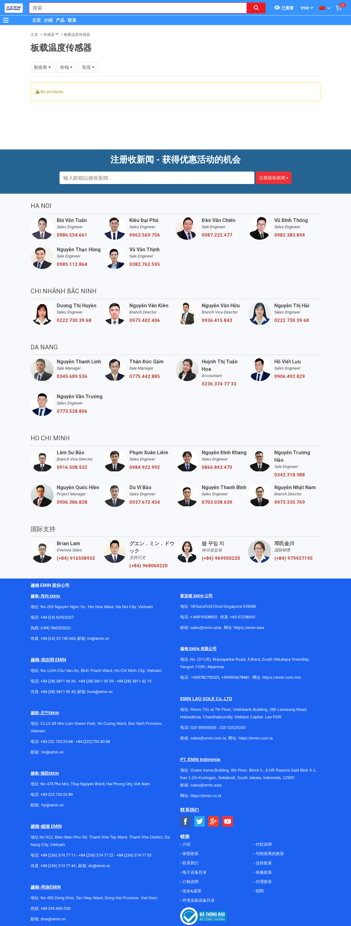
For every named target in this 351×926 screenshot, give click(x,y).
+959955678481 (236, 677)
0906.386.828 (72, 502)
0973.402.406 (144, 320)
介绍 (48, 20)
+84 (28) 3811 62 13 (134, 681)
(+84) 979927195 (293, 558)
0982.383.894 (289, 235)
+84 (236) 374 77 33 (134, 855)
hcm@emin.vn (100, 691)
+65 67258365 (242, 617)
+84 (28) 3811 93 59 (96, 681)
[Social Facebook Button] (185, 821)
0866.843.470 (217, 467)
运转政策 (263, 863)
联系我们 (190, 863)
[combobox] (134, 7)
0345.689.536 (72, 376)
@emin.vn (55, 805)
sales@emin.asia (205, 627)
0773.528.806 (72, 411)
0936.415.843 (217, 320)
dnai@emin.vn (53, 919)
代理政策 (263, 881)
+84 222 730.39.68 (57, 741)
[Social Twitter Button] (199, 821)
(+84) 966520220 (55, 628)
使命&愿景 (191, 891)
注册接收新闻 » (273, 177)
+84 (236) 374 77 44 (58, 865)
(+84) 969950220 (221, 558)
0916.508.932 (72, 467)
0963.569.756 (144, 235)
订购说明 (190, 881)
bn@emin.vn (52, 752)
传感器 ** (51, 34)
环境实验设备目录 (198, 900)
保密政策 (190, 853)
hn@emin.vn (98, 638)
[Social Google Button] (213, 821)
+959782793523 (205, 677)
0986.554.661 (72, 235)
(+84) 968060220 (148, 566)
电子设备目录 (194, 872)
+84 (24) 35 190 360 (58, 638)
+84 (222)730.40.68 (93, 741)
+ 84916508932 (203, 617)
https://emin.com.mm (281, 677)
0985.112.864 (72, 264)
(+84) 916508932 (76, 558)
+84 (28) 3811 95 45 (58, 691)
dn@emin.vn (99, 865)
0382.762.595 (144, 264)
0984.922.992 (144, 467)
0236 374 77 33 (219, 384)
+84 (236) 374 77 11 (58, 855)
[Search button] (256, 7)
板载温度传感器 (77, 34)
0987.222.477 (217, 235)
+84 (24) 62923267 (57, 617)
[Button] (6, 20)
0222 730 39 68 (74, 320)
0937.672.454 (144, 502)
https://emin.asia (249, 627)
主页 (36, 20)
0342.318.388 (289, 475)
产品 (60, 20)
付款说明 (263, 844)
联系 (72, 20)
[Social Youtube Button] (227, 821)
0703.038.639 (217, 502)
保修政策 (263, 872)
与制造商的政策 (269, 853)
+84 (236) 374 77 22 (96, 855)
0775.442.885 (144, 376)
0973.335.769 (289, 502)
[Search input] (134, 7)
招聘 (259, 891)
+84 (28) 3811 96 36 (58, 681)
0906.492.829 (289, 376)
